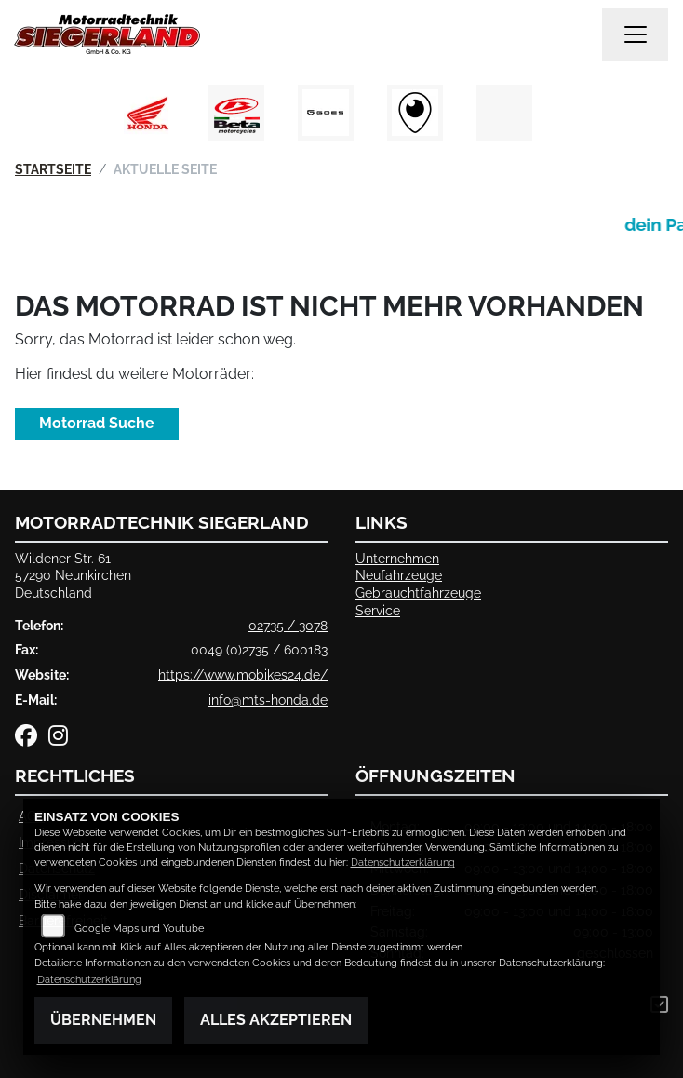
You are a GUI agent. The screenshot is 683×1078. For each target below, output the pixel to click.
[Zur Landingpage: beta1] (236, 113)
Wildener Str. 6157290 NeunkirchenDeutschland (73, 575)
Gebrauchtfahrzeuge (418, 592)
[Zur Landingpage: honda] (147, 113)
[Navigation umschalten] (635, 34)
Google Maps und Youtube (139, 929)
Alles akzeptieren (276, 1020)
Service (377, 610)
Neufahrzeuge (398, 575)
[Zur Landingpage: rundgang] (415, 113)
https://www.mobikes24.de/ (243, 674)
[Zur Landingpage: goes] (326, 113)
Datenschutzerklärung (403, 862)
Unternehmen (397, 558)
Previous (115, 117)
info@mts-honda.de (268, 699)
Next (567, 117)
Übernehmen (103, 1020)
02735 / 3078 (288, 625)
